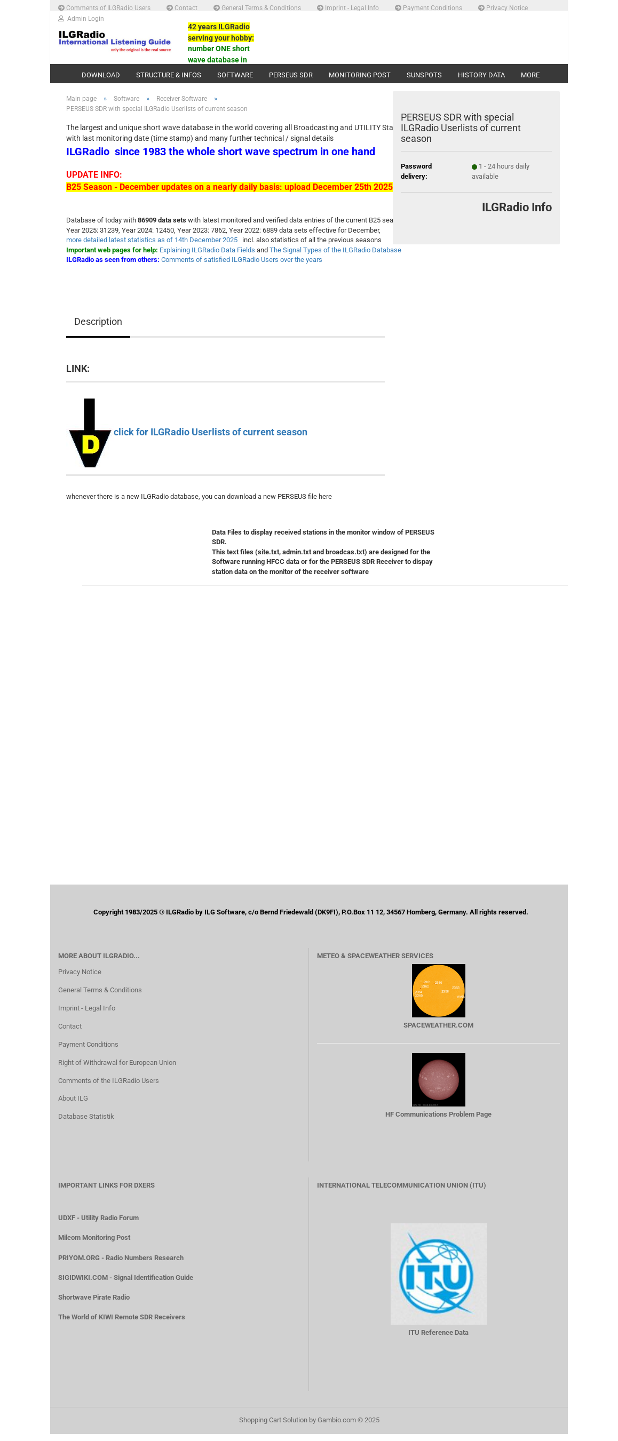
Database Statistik (86, 1124)
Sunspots (424, 75)
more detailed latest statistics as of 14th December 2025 (151, 247)
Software (235, 75)
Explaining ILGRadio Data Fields (207, 257)
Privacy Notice (503, 7)
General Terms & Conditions (257, 7)
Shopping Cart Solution (273, 1427)
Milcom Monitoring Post (94, 1245)
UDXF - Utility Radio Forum (98, 1225)
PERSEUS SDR (291, 75)
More (530, 75)
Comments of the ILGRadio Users (108, 1088)
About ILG (73, 1106)
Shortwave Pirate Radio (94, 1304)
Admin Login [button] (81, 18)
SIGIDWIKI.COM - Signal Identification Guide (125, 1284)
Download (101, 75)
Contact (182, 7)
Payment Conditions (428, 7)
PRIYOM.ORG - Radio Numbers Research (121, 1265)
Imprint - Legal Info (348, 7)
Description (98, 328)
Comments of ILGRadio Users (104, 7)
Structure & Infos (168, 75)
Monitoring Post (360, 75)
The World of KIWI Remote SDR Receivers (121, 1324)
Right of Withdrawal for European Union (117, 1069)
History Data (481, 75)
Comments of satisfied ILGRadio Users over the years (241, 267)
